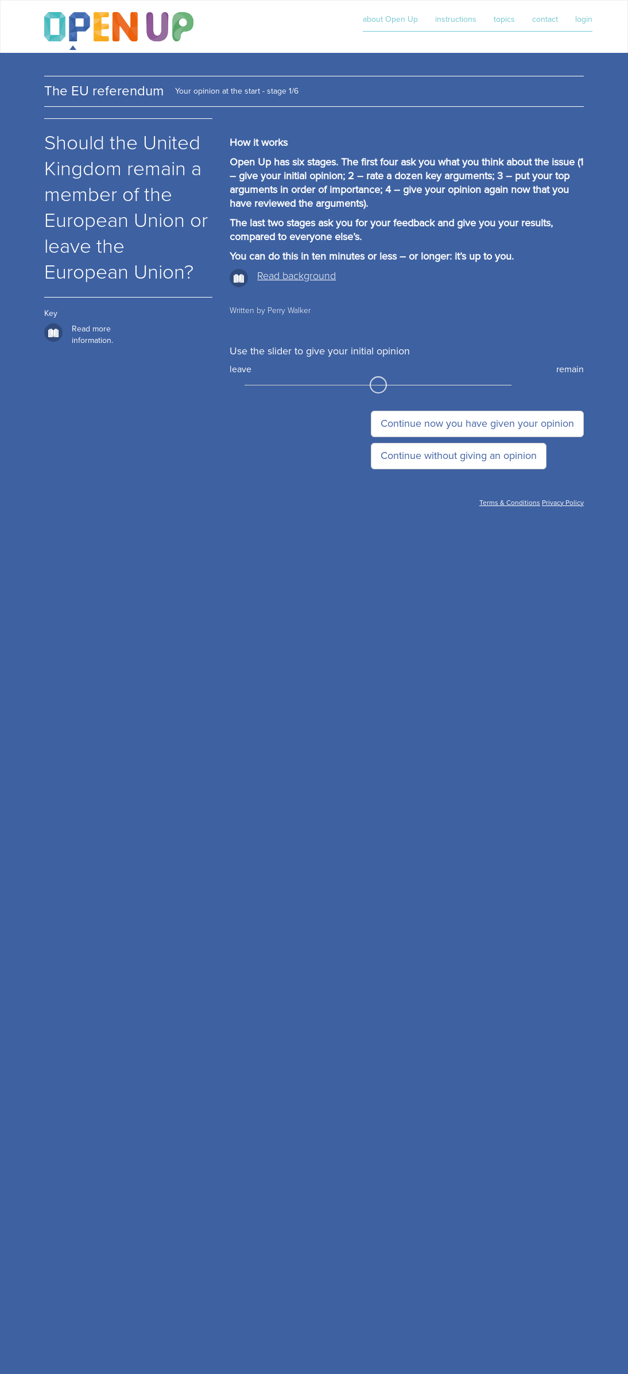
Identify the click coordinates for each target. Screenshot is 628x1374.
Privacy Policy (563, 503)
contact (545, 19)
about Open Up (390, 19)
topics (504, 19)
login (583, 19)
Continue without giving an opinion (459, 455)
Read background (296, 275)
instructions (455, 19)
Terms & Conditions (509, 503)
